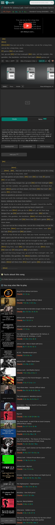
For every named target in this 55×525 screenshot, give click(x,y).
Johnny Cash (18, 8)
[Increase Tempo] (17, 61)
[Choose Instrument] (22, 86)
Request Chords (23, 408)
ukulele (18, 86)
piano (11, 86)
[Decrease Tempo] (2, 61)
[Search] (52, 3)
